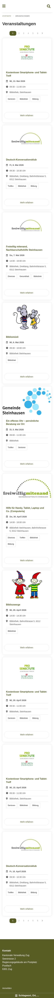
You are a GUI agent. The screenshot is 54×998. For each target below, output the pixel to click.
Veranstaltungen (22, 16)
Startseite (6, 16)
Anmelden (7, 988)
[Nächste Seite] (42, 33)
